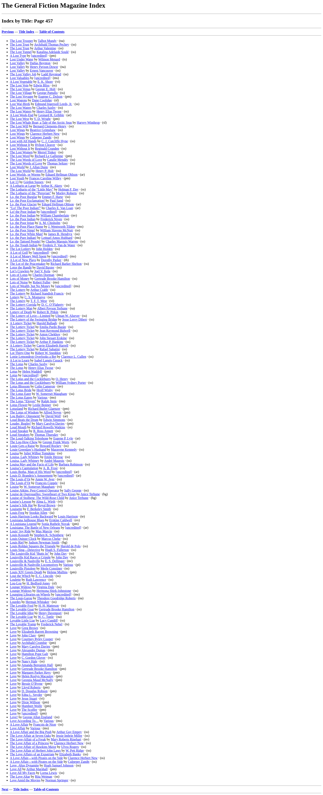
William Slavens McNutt (56, 230)
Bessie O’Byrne (32, 683)
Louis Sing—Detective (25, 550)
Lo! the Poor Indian (23, 211)
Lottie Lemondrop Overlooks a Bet (33, 356)
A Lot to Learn (19, 360)
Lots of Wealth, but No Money (30, 286)
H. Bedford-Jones (38, 583)
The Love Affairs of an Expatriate (32, 754)
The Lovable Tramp (23, 624)
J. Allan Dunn (39, 167)
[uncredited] (39, 55)
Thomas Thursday (46, 434)
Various (42, 397)
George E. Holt (45, 89)
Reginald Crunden (47, 148)
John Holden (44, 249)
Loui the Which (20, 576)
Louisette (16, 509)
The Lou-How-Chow (24, 442)
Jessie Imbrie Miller (69, 735)
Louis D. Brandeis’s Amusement (31, 475)
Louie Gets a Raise (22, 446)
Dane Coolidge (42, 100)
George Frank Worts (56, 442)
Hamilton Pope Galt (35, 654)
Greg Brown (30, 628)
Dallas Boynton (40, 63)
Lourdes (15, 602)
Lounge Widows (21, 587)
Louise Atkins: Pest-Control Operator (34, 490)
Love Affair (17, 728)
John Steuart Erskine (53, 338)
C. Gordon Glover (34, 657)
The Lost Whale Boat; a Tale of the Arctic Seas (41, 122)
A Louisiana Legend (23, 524)
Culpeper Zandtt (40, 137)
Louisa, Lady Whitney (24, 457)
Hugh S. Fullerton (57, 550)
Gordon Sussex (33, 182)
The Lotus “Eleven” (23, 401)
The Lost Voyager (21, 96)
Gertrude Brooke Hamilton (52, 278)
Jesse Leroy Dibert (74, 319)
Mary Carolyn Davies (50, 423)
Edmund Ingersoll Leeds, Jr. (53, 104)
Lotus (13, 371)
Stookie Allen (38, 512)
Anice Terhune (90, 494)
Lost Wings (17, 130)
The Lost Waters (21, 107)
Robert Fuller (41, 282)
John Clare (29, 635)
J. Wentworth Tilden (61, 226)
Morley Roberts (66, 193)
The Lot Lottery (20, 249)
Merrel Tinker (46, 152)
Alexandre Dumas (33, 650)
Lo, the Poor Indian (22, 215)
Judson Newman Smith (44, 542)
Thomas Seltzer (57, 163)
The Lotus (16, 364)
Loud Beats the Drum (24, 420)
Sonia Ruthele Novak (56, 524)
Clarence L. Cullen (73, 356)
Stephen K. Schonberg (48, 535)
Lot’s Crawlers (19, 271)
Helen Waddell (32, 371)
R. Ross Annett (43, 431)
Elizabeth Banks (70, 754)
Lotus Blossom (20, 386)
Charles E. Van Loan (59, 208)
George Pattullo (47, 93)
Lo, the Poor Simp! (22, 230)
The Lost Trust (19, 44)
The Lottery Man (21, 308)
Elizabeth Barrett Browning (40, 631)
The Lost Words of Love (26, 159)
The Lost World (20, 171)
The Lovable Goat (22, 609)
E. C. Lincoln (44, 576)
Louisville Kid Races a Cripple (30, 557)
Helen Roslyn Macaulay (38, 676)
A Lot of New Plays (23, 260)
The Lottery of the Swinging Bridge (33, 319)
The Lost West (19, 119)
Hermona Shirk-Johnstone (53, 590)
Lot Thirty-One (20, 353)
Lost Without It (20, 145)
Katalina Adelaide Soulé (53, 52)
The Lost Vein (19, 85)
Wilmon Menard (49, 59)
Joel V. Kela (42, 271)
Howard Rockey (50, 446)
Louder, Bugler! (20, 423)
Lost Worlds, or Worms (25, 174)
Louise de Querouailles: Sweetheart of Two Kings (43, 494)
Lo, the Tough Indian (24, 245)
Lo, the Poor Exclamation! (27, 200)
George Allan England (37, 717)
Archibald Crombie (34, 643)
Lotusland (16, 408)
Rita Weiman (43, 776)
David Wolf (53, 416)
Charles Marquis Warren (62, 241)
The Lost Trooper (21, 41)
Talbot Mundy (47, 41)
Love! (14, 717)
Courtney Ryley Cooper (37, 639)
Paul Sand (56, 200)
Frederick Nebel (51, 624)
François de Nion (44, 724)
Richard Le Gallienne (49, 156)
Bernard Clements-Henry (49, 126)
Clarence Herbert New (45, 133)
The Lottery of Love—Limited (30, 316)
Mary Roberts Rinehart (66, 739)
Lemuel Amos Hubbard (56, 237)
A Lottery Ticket (21, 323)
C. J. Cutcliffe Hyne (54, 141)
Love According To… (24, 721)
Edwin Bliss (41, 85)
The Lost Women (21, 152)
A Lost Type (18, 55)
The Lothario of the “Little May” (31, 189)
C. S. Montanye (35, 297)
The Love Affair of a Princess (29, 743)
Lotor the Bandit (21, 267)
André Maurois (54, 460)
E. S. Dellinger (55, 561)
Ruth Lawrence (36, 579)
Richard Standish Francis (47, 293)
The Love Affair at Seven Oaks (30, 735)
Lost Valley (17, 63)
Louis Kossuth (19, 535)
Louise (14, 486)
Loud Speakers (20, 434)
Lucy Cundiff (49, 620)
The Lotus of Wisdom (24, 412)
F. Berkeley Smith (39, 509)
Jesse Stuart (29, 698)
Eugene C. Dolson (50, 96)
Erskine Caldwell (60, 520)
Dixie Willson (31, 702)
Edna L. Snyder (32, 695)
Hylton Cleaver (45, 145)
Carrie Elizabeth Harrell (52, 345)
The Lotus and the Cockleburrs (30, 379)
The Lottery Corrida (23, 304)
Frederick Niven (51, 219)
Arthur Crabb (39, 289)
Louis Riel (17, 542)
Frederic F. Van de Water (59, 245)
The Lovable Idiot (22, 613)
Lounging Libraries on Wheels (30, 594)
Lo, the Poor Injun (22, 223)
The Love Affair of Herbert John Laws (35, 750)
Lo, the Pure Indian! (23, 237)
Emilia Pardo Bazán (53, 327)
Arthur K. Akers (51, 185)
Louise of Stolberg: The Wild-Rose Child (37, 498)
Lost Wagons (18, 100)
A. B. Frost (50, 468)
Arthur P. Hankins (51, 342)
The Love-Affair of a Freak (28, 739)
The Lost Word (20, 156)
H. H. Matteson (49, 605)
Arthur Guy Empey (69, 732)
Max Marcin (44, 531)
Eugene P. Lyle (63, 438)
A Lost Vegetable (21, 81)
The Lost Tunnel (21, 52)
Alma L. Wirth (45, 501)
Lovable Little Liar (22, 620)
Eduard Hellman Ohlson (62, 174)
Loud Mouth (18, 427)
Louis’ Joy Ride (20, 531)
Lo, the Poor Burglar (23, 197)
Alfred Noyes (52, 412)
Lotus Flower (19, 405)
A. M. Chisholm (49, 223)
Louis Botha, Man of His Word (30, 472)
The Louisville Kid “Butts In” (29, 553)
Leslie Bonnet (42, 405)
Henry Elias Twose (48, 111)
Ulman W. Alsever (67, 316)
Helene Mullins (57, 572)
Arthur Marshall (37, 769)
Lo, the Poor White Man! (26, 234)
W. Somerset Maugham (51, 394)
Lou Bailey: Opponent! (25, 416)
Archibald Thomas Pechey (51, 44)
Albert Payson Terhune (52, 308)
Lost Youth (17, 178)
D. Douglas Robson (35, 691)
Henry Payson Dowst (44, 67)
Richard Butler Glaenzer (44, 408)
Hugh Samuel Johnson (59, 765)
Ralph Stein (49, 401)
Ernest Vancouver (41, 70)
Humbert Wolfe (32, 706)
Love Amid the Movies (25, 780)
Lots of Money (19, 278)
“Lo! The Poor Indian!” (25, 208)
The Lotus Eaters (21, 397)
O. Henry (62, 379)
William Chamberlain (54, 215)
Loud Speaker (19, 431)
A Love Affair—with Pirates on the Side (36, 758)
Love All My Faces (22, 773)
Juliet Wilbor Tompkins (39, 453)
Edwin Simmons (54, 420)
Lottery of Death (21, 312)
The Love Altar (20, 776)
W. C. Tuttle (46, 616)
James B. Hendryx (60, 234)
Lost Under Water (21, 59)
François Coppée (46, 483)
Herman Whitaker (37, 602)
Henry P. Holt (45, 171)
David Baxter (45, 267)
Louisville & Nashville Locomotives (34, 564)
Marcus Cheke (51, 538)
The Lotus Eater (20, 394)
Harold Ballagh (47, 323)
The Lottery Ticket (22, 327)
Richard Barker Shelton (66, 263)
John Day (60, 553)
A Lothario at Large (23, 185)
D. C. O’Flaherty (52, 304)
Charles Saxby (46, 107)
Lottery (15, 297)
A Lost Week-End (21, 115)
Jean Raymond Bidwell (55, 330)
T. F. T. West (38, 301)
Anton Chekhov (49, 334)
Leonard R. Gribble (51, 115)
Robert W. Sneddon (48, 353)
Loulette (15, 579)
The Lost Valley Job (23, 74)
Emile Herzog (53, 457)
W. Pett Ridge (75, 750)
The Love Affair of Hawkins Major (33, 747)
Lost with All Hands (23, 141)
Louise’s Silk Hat (21, 505)
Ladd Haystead (51, 74)
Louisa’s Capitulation (24, 468)
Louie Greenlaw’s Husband (28, 449)
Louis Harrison (68, 516)
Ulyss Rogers (70, 747)
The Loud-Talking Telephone (29, 438)
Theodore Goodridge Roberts (56, 598)
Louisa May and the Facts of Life (32, 464)
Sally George (73, 490)
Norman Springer (56, 780)
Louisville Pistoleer (23, 568)
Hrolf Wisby (44, 390)
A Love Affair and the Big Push (30, 732)
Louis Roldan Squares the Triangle (33, 546)
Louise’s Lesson (20, 501)
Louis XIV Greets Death (26, 572)
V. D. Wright (42, 119)
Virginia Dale (45, 587)
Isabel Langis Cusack (48, 360)
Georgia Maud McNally (37, 680)
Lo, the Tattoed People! (25, 241)
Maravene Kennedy (64, 449)
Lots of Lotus (19, 275)
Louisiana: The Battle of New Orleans (35, 527)
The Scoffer (29, 709)
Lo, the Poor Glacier (23, 204)
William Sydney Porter (71, 382)
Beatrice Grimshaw (42, 130)
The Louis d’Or (20, 479)
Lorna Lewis (48, 773)
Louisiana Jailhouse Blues (27, 520)
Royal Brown (46, 505)
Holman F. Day (68, 189)
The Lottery (18, 289)
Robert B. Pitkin (47, 312)
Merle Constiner (51, 568)
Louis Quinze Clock (23, 538)
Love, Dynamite (24, 765)
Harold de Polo (71, 546)
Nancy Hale (29, 661)
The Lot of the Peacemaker (28, 263)
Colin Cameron (45, 386)
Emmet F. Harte (52, 197)
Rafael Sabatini (50, 349)
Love (13, 628)
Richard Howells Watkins (48, 427)
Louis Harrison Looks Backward (31, 516)
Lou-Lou (16, 583)
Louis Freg (17, 512)
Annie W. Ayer (45, 479)
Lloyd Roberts (31, 687)
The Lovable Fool (22, 605)
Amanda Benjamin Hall (37, 665)
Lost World (17, 167)
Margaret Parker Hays (36, 672)
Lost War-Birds (20, 104)
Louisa (14, 453)
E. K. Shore (45, 81)
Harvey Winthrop (88, 122)
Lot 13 (14, 182)
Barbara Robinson (71, 464)
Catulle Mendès (57, 159)
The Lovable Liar (21, 616)
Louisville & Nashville (25, 561)
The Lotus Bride (21, 390)
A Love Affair (19, 724)
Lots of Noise (19, 282)
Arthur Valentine (45, 48)
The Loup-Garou (21, 598)
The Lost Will (19, 126)
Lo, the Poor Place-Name (26, 226)
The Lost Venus (20, 89)
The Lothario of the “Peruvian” (30, 193)
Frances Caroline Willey (45, 178)
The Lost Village (21, 93)
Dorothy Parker (51, 260)
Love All (15, 769)
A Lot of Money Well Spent (28, 256)
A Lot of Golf (19, 252)
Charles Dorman (43, 275)
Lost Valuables (19, 78)
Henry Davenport (50, 613)
